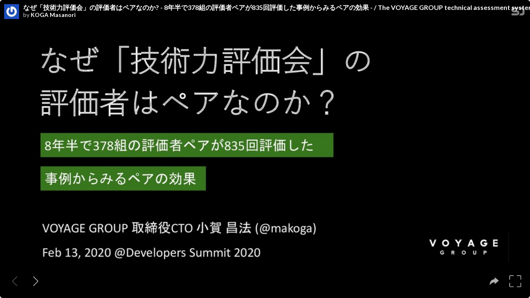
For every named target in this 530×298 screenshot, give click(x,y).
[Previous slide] (14, 281)
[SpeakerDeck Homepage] (518, 13)
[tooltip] (494, 281)
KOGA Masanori (53, 15)
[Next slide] (35, 281)
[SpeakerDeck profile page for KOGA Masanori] (11, 12)
